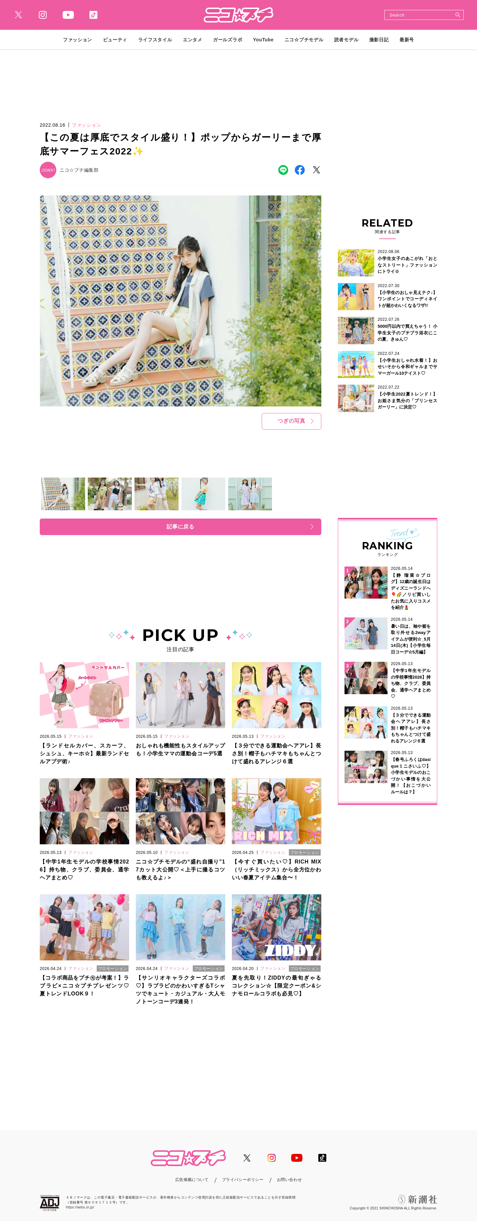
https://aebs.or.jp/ (80, 1207)
